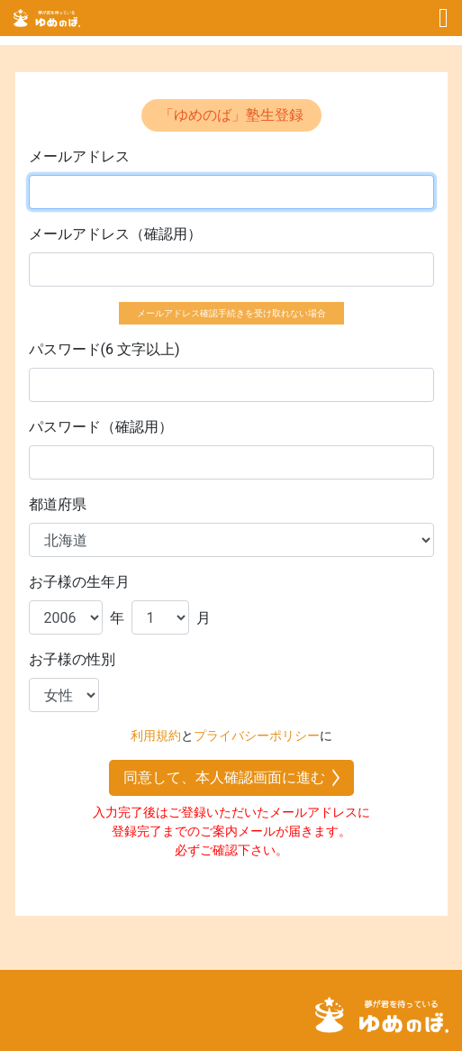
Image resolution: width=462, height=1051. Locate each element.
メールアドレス (79, 156)
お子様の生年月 (79, 581)
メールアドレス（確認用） (115, 233)
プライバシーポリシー (257, 735)
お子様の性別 (72, 659)
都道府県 (57, 504)
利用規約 (156, 735)
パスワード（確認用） (101, 426)
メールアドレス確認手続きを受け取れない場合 (231, 313)
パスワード (65, 349)
